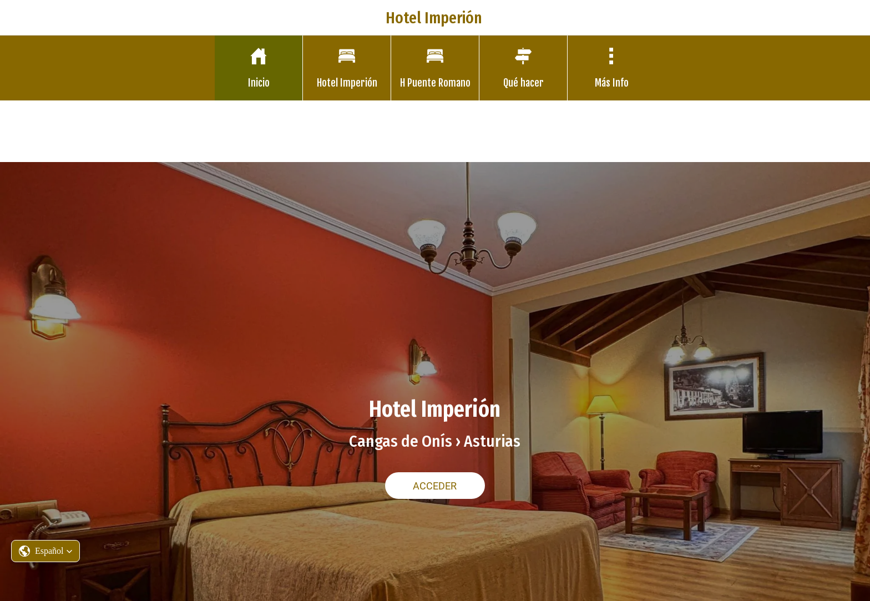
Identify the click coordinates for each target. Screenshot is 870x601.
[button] (45, 551)
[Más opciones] (611, 68)
